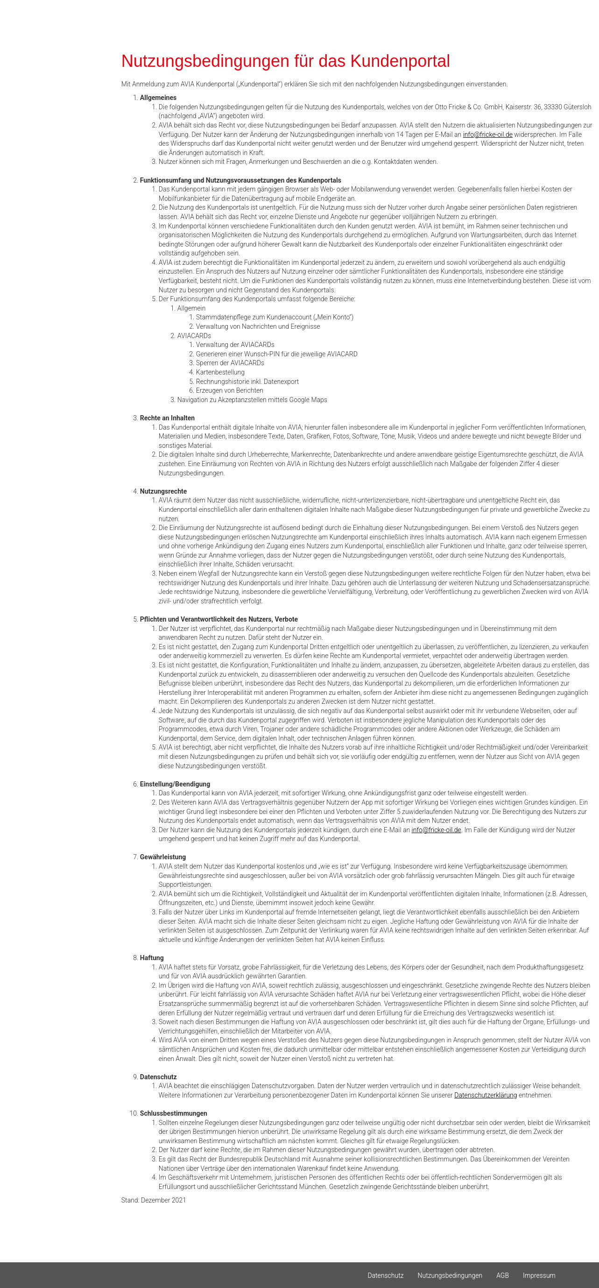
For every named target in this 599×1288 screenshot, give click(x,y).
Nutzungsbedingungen (450, 1275)
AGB (502, 1275)
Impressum (539, 1275)
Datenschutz (385, 1275)
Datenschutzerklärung (485, 1095)
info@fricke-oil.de (488, 134)
